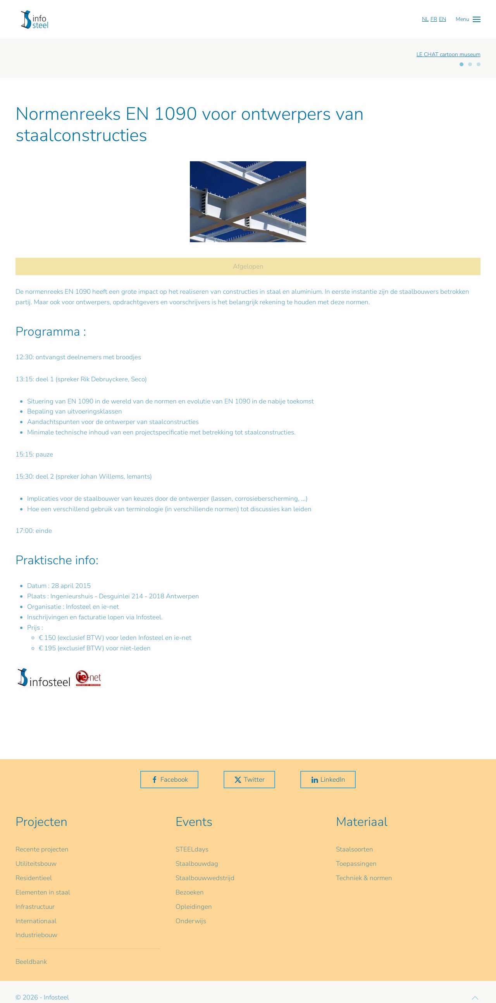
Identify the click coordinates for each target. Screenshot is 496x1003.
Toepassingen (356, 863)
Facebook (169, 779)
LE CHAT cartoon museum (448, 54)
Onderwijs (191, 921)
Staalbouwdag (197, 863)
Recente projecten (42, 849)
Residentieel (34, 878)
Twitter (249, 779)
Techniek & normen (364, 878)
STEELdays (192, 849)
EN (442, 19)
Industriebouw (36, 935)
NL (425, 19)
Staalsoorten (354, 849)
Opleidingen (194, 906)
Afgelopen (248, 266)
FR (434, 19)
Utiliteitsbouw (36, 863)
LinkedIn (328, 779)
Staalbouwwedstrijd (205, 878)
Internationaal (36, 921)
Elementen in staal (43, 892)
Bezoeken (190, 892)
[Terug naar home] (34, 19)
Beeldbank (31, 961)
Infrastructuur (35, 906)
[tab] (461, 64)
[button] (468, 19)
